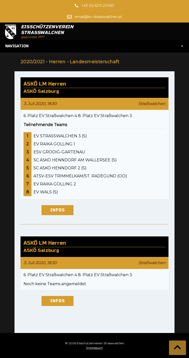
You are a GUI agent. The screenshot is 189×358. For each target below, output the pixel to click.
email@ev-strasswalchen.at (98, 17)
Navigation (94, 46)
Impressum (94, 347)
